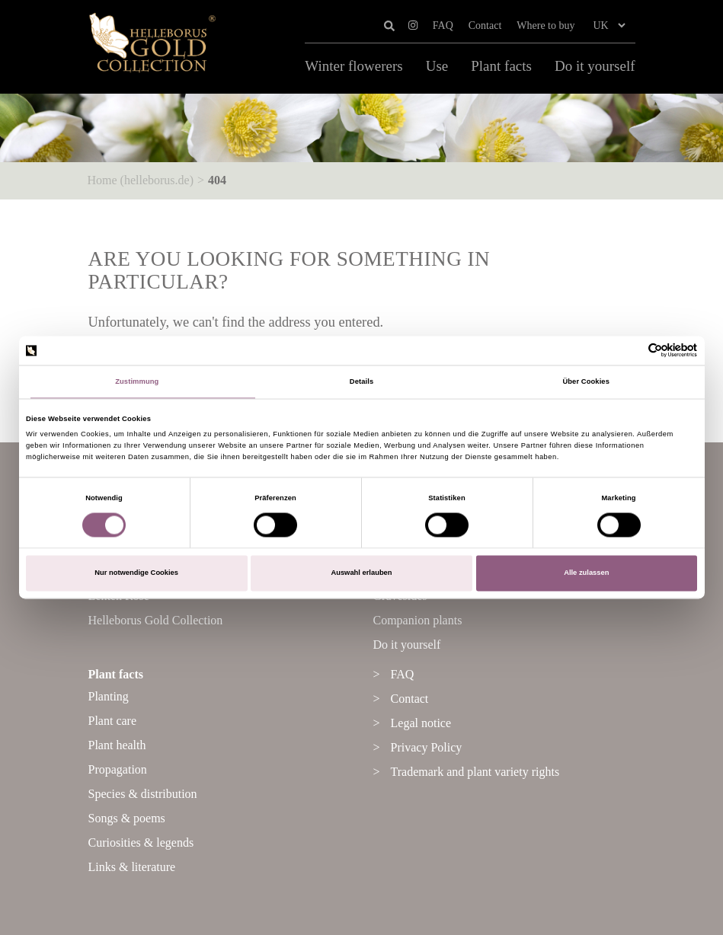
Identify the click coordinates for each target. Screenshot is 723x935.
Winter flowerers (353, 66)
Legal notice (421, 722)
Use (437, 66)
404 (217, 180)
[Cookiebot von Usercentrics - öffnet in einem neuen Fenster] (630, 350)
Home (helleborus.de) (141, 180)
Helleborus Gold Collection (155, 620)
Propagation (117, 769)
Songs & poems (126, 818)
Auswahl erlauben (361, 573)
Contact (485, 25)
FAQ (443, 25)
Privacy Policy (426, 747)
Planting (108, 696)
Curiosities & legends (141, 842)
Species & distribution (142, 793)
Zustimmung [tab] (136, 381)
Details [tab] (361, 381)
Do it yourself (595, 66)
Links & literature (132, 866)
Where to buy (545, 25)
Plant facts (501, 66)
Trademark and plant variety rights (475, 771)
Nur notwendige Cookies (136, 573)
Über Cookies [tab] (585, 381)
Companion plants (417, 620)
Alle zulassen (586, 573)
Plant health (117, 745)
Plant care (112, 720)
